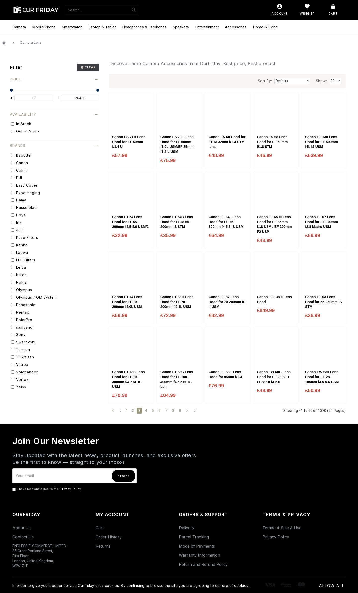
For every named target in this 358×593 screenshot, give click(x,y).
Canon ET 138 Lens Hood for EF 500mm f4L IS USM (321, 142)
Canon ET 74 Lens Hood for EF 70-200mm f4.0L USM (127, 302)
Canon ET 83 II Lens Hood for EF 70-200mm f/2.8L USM (176, 302)
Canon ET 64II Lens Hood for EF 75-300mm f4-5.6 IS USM (226, 222)
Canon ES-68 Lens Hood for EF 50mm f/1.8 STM (272, 142)
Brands (17, 145)
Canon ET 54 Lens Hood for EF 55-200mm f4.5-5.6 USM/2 (130, 222)
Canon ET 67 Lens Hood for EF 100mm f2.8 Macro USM (321, 222)
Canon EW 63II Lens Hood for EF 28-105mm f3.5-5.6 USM (322, 377)
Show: (321, 80)
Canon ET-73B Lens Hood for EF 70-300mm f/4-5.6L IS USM (128, 379)
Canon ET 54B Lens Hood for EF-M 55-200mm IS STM (176, 222)
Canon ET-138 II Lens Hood (274, 299)
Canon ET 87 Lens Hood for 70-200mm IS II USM (227, 302)
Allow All (331, 585)
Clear (90, 67)
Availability (23, 114)
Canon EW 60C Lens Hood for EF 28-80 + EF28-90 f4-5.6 (274, 377)
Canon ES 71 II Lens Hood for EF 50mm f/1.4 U (128, 142)
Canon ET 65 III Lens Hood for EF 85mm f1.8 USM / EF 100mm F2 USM (274, 224)
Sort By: (265, 80)
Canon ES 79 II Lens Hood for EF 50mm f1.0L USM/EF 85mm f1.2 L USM (177, 144)
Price (15, 79)
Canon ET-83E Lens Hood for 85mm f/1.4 (225, 374)
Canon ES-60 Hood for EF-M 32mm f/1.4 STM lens (227, 142)
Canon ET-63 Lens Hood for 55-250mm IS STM (323, 302)
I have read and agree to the (47, 489)
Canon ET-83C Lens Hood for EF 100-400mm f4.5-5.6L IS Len (176, 379)
